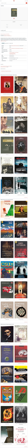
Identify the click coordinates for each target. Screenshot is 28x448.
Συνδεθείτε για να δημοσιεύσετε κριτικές (6, 71)
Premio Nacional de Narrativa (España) (5, 66)
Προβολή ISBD (11, 43)
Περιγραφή (3, 43)
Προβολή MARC (7, 43)
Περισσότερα (25, 197)
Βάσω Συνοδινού (7, 35)
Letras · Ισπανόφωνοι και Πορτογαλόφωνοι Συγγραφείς (16, 48)
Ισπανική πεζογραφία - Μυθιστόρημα (13, 52)
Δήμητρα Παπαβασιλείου (8, 35)
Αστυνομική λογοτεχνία (12, 53)
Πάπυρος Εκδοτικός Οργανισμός (15, 45)
